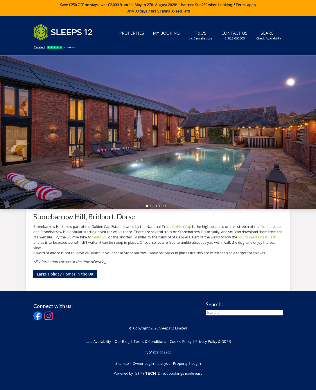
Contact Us (234, 35)
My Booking (166, 33)
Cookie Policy (181, 341)
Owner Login (143, 363)
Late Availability (98, 341)
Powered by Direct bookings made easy (158, 373)
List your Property (173, 363)
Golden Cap (181, 226)
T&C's (201, 35)
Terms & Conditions (149, 341)
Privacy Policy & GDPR (213, 341)
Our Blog (122, 341)
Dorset (266, 226)
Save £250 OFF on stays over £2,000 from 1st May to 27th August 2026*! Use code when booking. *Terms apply (158, 8)
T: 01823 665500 (158, 352)
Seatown (99, 237)
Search (268, 35)
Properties (131, 33)
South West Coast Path (257, 237)
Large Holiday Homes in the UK (65, 274)
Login (196, 363)
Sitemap (122, 363)
